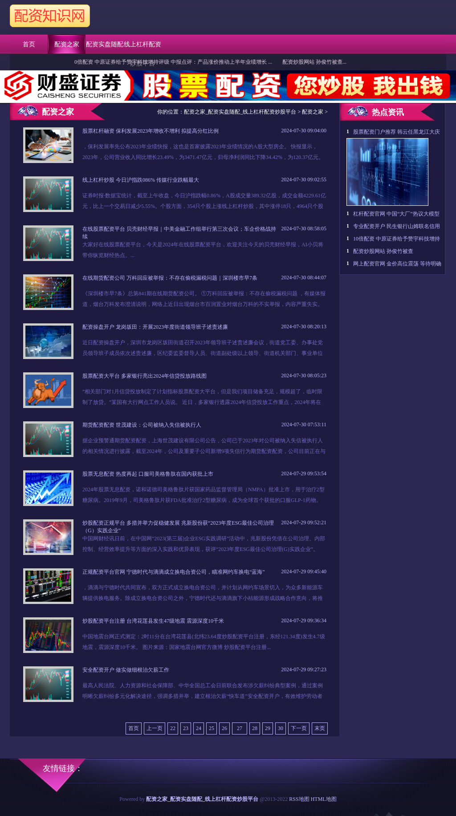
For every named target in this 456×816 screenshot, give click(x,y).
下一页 (299, 728)
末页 (319, 728)
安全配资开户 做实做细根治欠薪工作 (125, 670)
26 (224, 728)
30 (280, 728)
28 (254, 728)
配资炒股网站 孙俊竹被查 (383, 251)
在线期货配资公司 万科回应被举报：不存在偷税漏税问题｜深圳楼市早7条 (169, 278)
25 (211, 728)
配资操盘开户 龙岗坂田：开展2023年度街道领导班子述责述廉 (155, 327)
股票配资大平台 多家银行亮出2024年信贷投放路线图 (144, 376)
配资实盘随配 (104, 44)
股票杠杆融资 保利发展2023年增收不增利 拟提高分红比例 (150, 131)
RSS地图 (299, 799)
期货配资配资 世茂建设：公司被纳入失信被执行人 (141, 425)
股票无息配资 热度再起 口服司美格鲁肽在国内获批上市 (147, 474)
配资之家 (66, 44)
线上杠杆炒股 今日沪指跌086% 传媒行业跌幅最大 (140, 180)
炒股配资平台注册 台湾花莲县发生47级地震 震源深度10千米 (153, 621)
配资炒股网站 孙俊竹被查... (319, 62)
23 (185, 728)
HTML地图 (324, 799)
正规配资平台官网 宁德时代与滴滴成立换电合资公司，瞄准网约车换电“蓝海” (173, 572)
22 (172, 728)
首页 (29, 44)
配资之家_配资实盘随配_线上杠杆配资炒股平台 (240, 112)
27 (239, 728)
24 (198, 728)
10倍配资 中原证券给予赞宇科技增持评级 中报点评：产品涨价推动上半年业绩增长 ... (177, 62)
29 (267, 728)
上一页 (155, 728)
